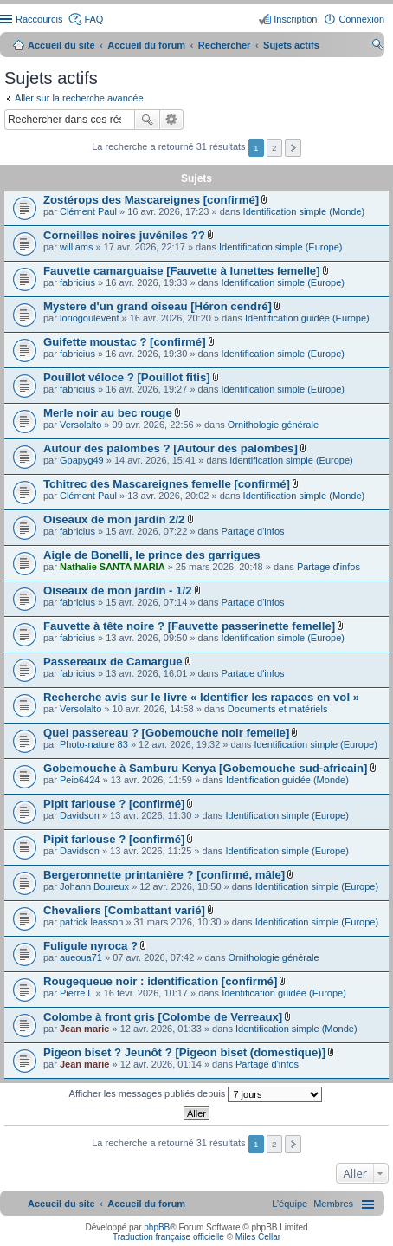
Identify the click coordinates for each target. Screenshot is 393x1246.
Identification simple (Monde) (304, 211)
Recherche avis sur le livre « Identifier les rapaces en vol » (201, 697)
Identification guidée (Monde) (287, 780)
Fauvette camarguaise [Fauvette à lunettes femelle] (181, 270)
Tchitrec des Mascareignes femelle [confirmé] (166, 483)
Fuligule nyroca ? (90, 945)
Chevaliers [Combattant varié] (124, 910)
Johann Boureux (94, 886)
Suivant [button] (293, 148)
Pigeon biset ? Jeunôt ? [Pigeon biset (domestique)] (184, 1052)
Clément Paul (88, 211)
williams (76, 247)
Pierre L (76, 993)
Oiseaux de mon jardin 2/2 (113, 519)
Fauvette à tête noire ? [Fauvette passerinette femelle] (189, 626)
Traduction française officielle (168, 1237)
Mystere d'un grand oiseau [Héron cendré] (157, 306)
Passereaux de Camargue (113, 661)
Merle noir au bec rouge (107, 412)
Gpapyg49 (82, 460)
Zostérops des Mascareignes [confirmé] (151, 199)
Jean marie (84, 1028)
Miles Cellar (257, 1237)
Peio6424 (80, 780)
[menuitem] (333, 1203)
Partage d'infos (253, 531)
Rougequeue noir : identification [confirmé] (160, 981)
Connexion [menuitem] (361, 19)
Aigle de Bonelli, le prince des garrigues (152, 554)
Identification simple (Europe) (280, 247)
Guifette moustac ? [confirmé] (124, 341)
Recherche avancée (172, 119)
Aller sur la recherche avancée (79, 98)
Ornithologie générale (273, 424)
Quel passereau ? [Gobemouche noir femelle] (166, 732)
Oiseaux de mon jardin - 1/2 (117, 590)
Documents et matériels (278, 709)
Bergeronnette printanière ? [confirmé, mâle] (164, 874)
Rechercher (147, 119)
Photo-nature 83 (94, 744)
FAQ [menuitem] (93, 19)
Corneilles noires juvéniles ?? (124, 235)
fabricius (77, 282)
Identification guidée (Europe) (307, 318)
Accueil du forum (146, 45)
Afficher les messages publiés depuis (196, 1094)
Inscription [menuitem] (295, 19)
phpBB (157, 1227)
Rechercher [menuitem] (377, 47)
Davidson (80, 815)
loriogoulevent (89, 318)
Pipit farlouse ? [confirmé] (113, 803)
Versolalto (80, 424)
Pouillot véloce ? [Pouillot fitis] (126, 377)
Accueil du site (61, 45)
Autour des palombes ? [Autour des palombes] (170, 448)
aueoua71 (81, 957)
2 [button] (274, 148)
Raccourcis (39, 19)
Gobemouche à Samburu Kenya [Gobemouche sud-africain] (205, 768)
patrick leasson (91, 922)
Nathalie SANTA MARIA (112, 566)
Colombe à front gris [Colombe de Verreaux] (162, 1016)
